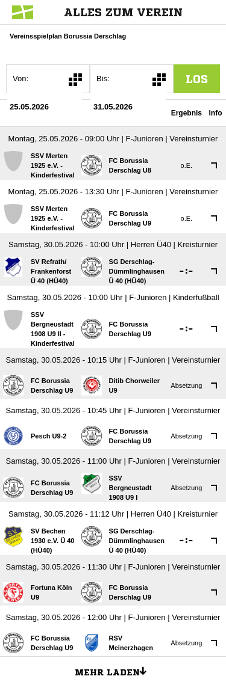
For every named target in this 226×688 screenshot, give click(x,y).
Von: (20, 78)
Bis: (103, 78)
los (197, 78)
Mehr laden (115, 670)
